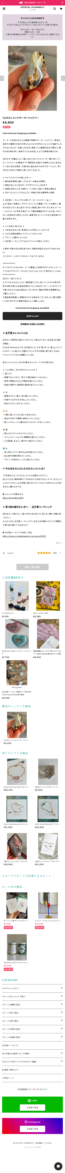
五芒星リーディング (10, 1045)
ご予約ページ (8, 1078)
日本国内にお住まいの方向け (32, 324)
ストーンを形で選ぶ (10, 1013)
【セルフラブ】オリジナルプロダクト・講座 (19, 1062)
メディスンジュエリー (11, 988)
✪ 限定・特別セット (10, 1070)
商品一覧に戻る (32, 567)
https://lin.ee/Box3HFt (13, 498)
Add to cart (32, 316)
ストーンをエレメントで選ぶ (13, 996)
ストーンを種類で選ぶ (11, 1005)
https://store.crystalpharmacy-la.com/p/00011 (24, 536)
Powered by (32, 1147)
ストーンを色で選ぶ (10, 1021)
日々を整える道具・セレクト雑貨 (15, 1053)
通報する (59, 543)
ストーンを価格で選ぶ (11, 1037)
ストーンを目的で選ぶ (11, 1029)
